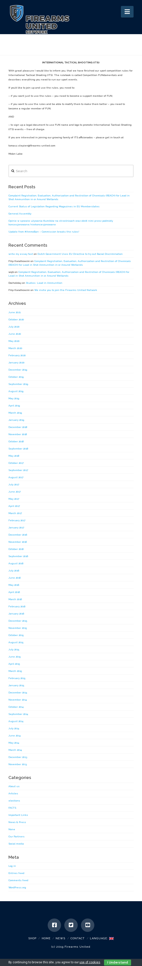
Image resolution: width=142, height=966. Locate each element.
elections (14, 800)
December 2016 (17, 534)
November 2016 (17, 542)
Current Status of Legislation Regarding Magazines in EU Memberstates (54, 206)
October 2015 (16, 635)
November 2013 (17, 764)
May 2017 (13, 498)
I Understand (117, 962)
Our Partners (16, 836)
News (60, 938)
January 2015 (16, 685)
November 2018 (17, 434)
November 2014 (17, 699)
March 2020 (15, 348)
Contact (78, 938)
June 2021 (14, 312)
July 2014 (13, 728)
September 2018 (18, 448)
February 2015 (16, 678)
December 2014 (17, 692)
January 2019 (16, 420)
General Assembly (19, 213)
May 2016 (13, 585)
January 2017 (16, 527)
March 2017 (15, 513)
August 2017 (15, 477)
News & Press (17, 822)
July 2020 (14, 326)
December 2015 (17, 620)
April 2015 (14, 663)
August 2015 (15, 642)
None (11, 829)
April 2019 (14, 405)
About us (14, 786)
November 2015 (17, 628)
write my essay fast (20, 254)
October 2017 (16, 463)
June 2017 (14, 491)
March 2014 (15, 750)
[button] (127, 12)
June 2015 (14, 656)
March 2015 (15, 671)
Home (46, 938)
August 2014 (15, 721)
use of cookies (89, 962)
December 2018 (17, 427)
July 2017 (13, 484)
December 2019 (17, 369)
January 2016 (16, 613)
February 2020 (17, 355)
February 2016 (16, 606)
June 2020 (14, 333)
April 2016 (14, 592)
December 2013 (17, 757)
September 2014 (18, 714)
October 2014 (16, 707)
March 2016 (15, 599)
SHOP (32, 938)
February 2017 (16, 520)
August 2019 (15, 391)
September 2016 (18, 556)
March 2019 (15, 412)
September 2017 (18, 470)
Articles (13, 793)
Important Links (18, 815)
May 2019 (13, 398)
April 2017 (14, 506)
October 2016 (16, 549)
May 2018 (13, 455)
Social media (16, 843)
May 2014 (13, 742)
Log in (12, 866)
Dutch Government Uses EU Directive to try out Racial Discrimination (80, 254)
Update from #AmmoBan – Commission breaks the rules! (43, 231)
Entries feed (16, 873)
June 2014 (14, 735)
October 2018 (16, 441)
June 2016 (14, 577)
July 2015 (13, 649)
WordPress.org (17, 887)
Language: (102, 938)
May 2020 (14, 341)
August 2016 (15, 563)
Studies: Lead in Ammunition (44, 283)
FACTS (12, 807)
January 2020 (16, 362)
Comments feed (18, 880)
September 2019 (18, 384)
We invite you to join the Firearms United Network (65, 290)
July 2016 (13, 570)
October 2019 (16, 377)
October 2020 (16, 319)
